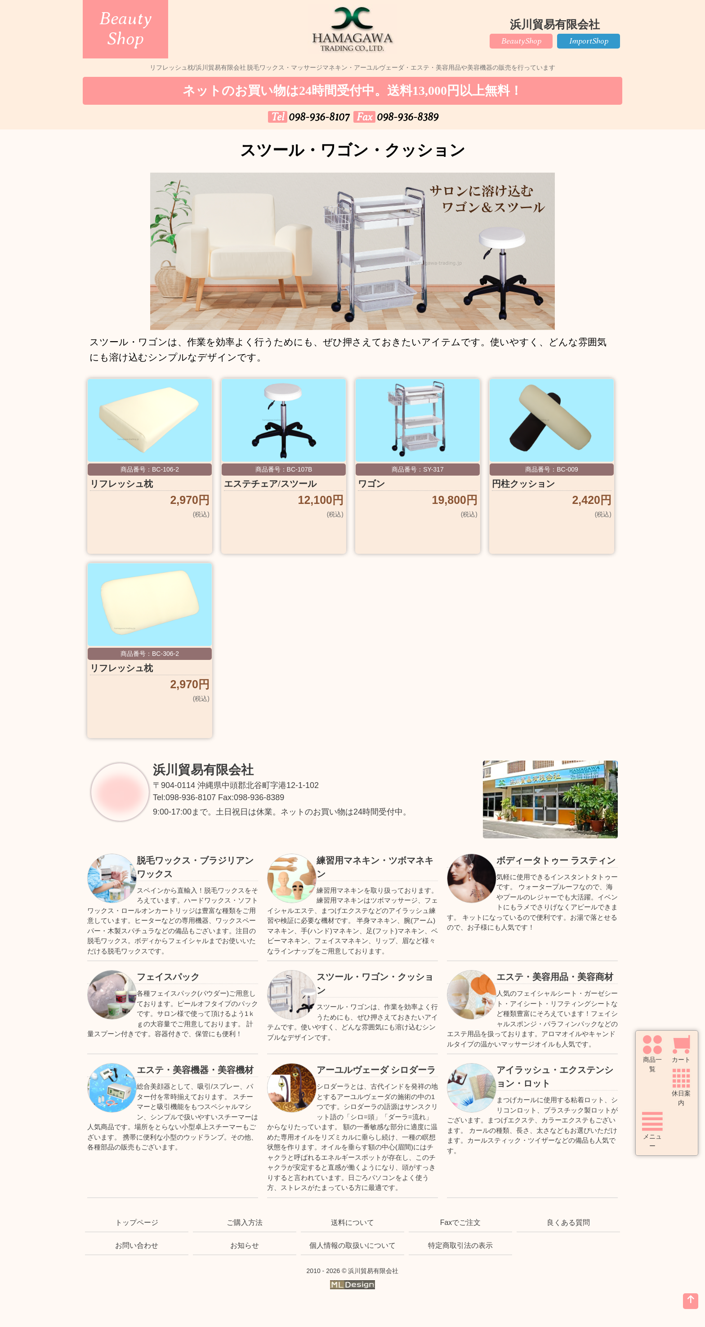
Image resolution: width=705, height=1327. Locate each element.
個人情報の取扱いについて (352, 1245)
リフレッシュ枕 (121, 484)
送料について (352, 1222)
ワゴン (371, 484)
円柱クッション (523, 484)
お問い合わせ (136, 1245)
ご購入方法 (245, 1222)
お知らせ (244, 1245)
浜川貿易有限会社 (203, 770)
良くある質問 (568, 1222)
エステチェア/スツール (270, 484)
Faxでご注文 (460, 1222)
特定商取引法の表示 (460, 1245)
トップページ (136, 1222)
